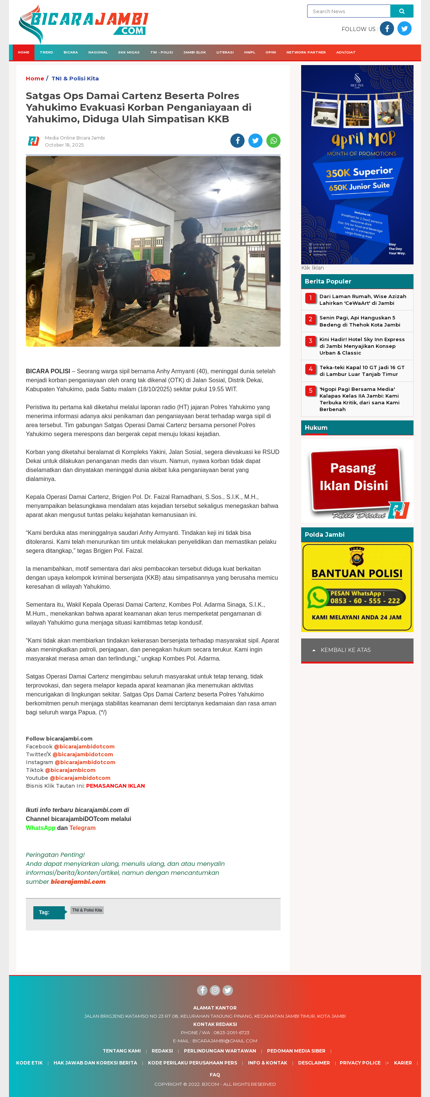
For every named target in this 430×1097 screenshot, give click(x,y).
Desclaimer (314, 1063)
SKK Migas (129, 52)
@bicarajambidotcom (84, 746)
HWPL (249, 52)
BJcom (210, 1084)
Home (23, 52)
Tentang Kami (122, 1051)
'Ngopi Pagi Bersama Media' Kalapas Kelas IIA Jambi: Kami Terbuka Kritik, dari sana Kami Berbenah (360, 399)
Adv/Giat (346, 52)
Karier (403, 1063)
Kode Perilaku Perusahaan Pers (192, 1063)
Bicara (71, 52)
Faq (215, 1075)
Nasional (98, 52)
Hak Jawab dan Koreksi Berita (95, 1063)
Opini (271, 52)
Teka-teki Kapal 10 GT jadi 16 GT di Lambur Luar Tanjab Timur (362, 370)
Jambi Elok (195, 52)
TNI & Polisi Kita (75, 78)
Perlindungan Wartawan (220, 1051)
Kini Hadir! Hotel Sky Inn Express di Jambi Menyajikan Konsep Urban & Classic (362, 346)
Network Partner (306, 52)
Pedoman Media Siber (296, 1051)
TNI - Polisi (161, 52)
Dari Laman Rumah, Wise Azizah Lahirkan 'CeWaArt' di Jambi (363, 299)
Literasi (225, 52)
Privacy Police (360, 1063)
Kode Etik (29, 1063)
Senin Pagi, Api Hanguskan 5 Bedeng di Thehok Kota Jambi (360, 321)
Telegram (82, 828)
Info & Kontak (267, 1063)
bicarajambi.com (78, 881)
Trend (46, 52)
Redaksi (162, 1051)
